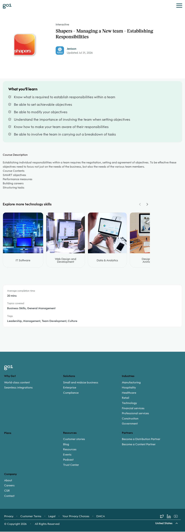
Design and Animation (149, 260)
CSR (7, 491)
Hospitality (129, 388)
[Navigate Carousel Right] (147, 204)
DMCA (100, 517)
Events (67, 455)
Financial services (133, 408)
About (8, 481)
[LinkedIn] (170, 517)
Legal (51, 517)
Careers (9, 486)
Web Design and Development (65, 260)
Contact (9, 496)
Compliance (71, 393)
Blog (66, 444)
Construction (130, 419)
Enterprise (69, 388)
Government (130, 424)
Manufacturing (131, 383)
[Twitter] (163, 517)
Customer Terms (30, 517)
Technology (129, 403)
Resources (70, 450)
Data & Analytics (107, 260)
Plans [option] (7, 433)
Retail (125, 398)
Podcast (68, 460)
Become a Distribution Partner (141, 439)
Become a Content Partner (139, 444)
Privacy (8, 517)
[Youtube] (177, 517)
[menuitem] (33, 385)
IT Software (23, 260)
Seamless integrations (18, 388)
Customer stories (74, 439)
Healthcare (129, 393)
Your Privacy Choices (75, 517)
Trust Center (71, 465)
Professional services (135, 414)
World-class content (17, 383)
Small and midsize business (80, 383)
